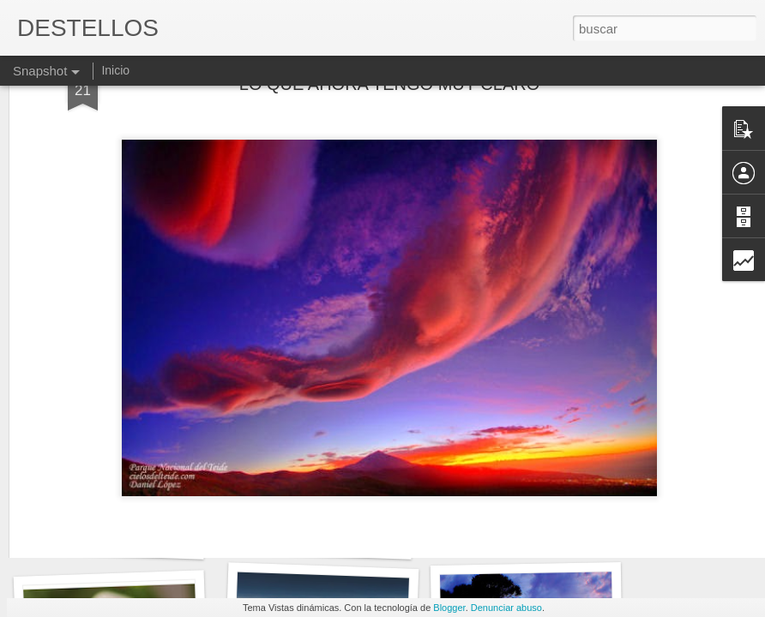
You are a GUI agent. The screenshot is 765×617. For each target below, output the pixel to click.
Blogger (449, 607)
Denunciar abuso (506, 607)
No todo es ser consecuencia (130, 538)
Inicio (115, 70)
